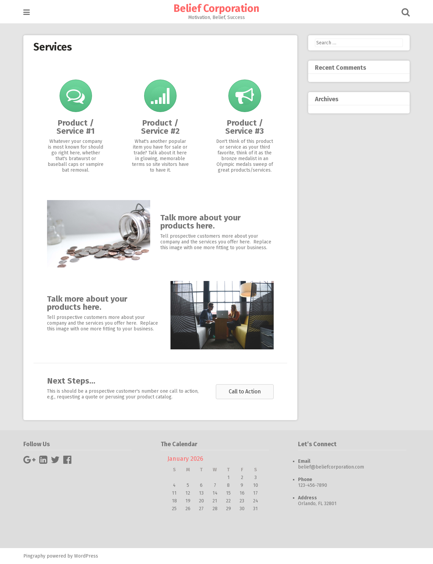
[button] (245, 391)
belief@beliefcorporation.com (331, 467)
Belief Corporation (216, 8)
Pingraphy (34, 556)
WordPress (86, 556)
